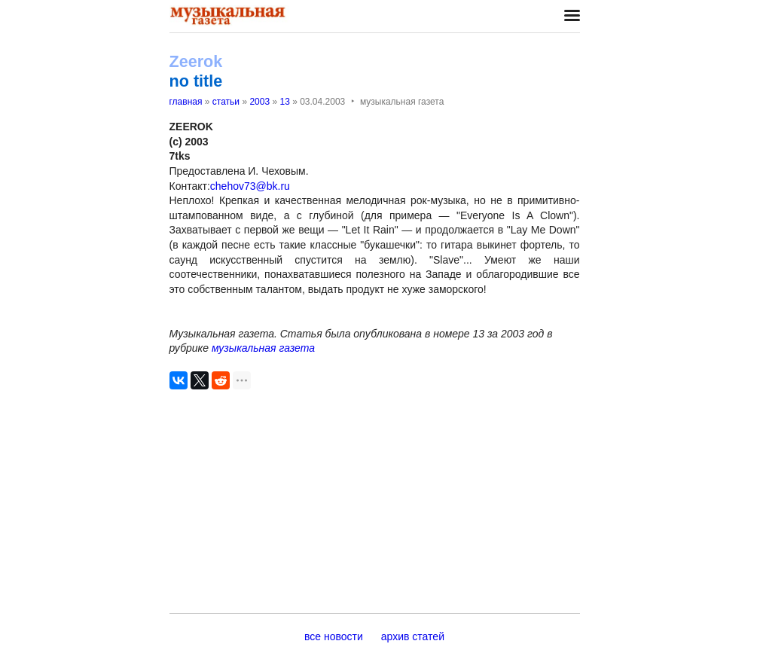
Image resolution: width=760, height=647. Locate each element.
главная (186, 101)
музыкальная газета (263, 348)
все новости (333, 636)
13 (284, 101)
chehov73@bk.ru (250, 186)
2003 (259, 101)
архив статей (412, 636)
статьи (226, 101)
